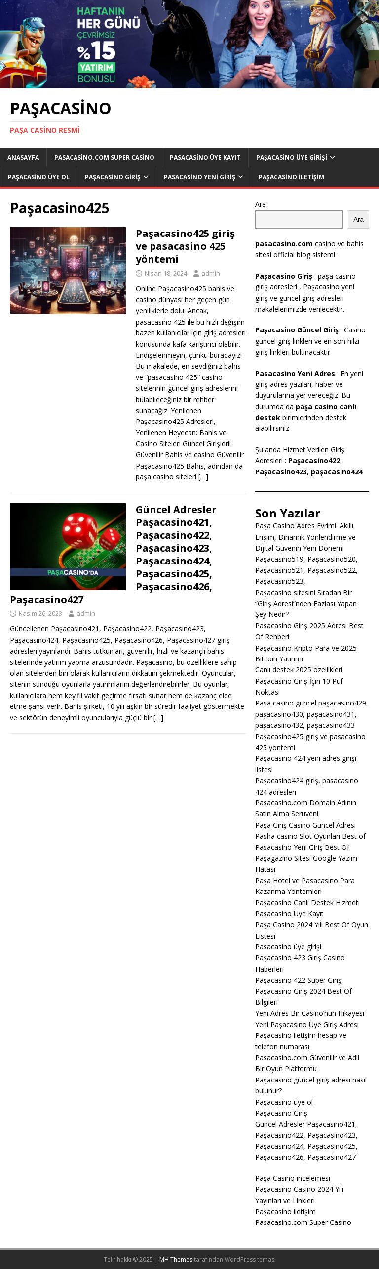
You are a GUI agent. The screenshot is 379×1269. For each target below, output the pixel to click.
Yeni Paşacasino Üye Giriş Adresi (307, 1024)
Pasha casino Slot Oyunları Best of (310, 836)
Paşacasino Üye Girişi (291, 157)
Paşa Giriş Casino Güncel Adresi (305, 825)
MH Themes (175, 1259)
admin (210, 273)
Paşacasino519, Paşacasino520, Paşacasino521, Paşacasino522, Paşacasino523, (306, 570)
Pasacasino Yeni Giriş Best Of (302, 847)
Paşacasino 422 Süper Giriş (298, 980)
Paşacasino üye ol (39, 177)
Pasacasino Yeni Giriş (199, 177)
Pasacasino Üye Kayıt (205, 157)
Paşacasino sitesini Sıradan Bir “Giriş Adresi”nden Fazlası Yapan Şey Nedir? (306, 603)
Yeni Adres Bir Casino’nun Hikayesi (309, 1013)
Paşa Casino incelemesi (292, 1178)
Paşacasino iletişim (291, 177)
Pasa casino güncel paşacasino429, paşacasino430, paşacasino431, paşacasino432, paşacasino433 (311, 714)
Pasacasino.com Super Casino (104, 157)
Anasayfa (23, 157)
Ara (260, 204)
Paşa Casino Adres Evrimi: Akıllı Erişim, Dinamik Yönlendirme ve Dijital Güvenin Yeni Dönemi (305, 537)
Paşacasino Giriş (113, 177)
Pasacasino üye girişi (288, 946)
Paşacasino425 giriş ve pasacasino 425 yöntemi (185, 246)
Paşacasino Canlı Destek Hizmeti (307, 902)
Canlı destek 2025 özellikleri (298, 669)
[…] (203, 476)
